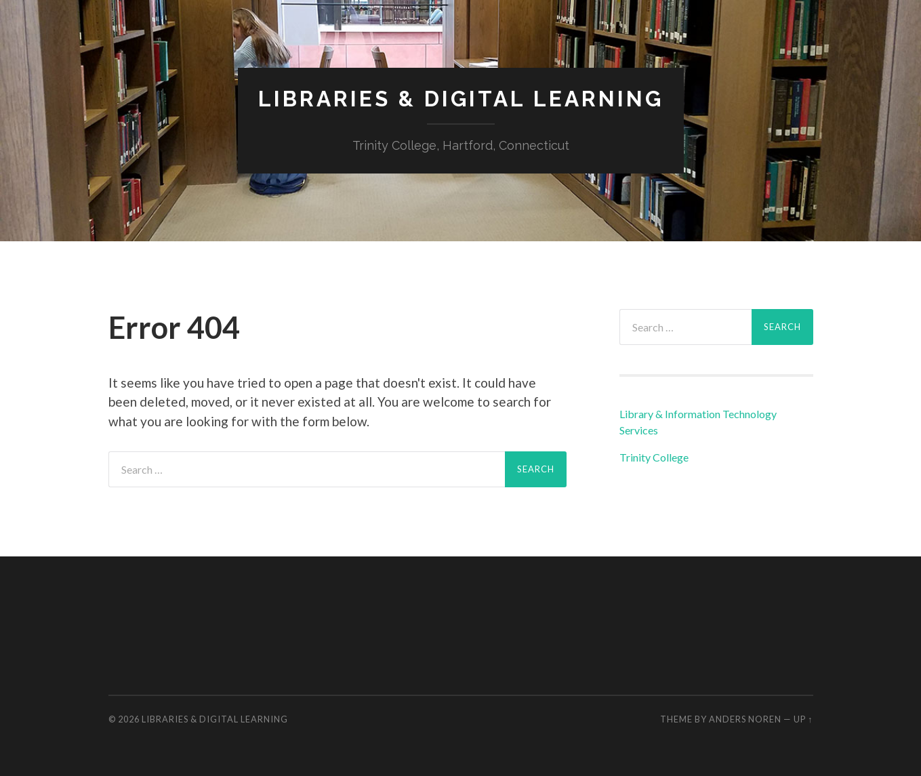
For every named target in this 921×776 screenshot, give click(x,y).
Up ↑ (803, 719)
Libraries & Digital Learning (460, 98)
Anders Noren (745, 719)
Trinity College (654, 457)
